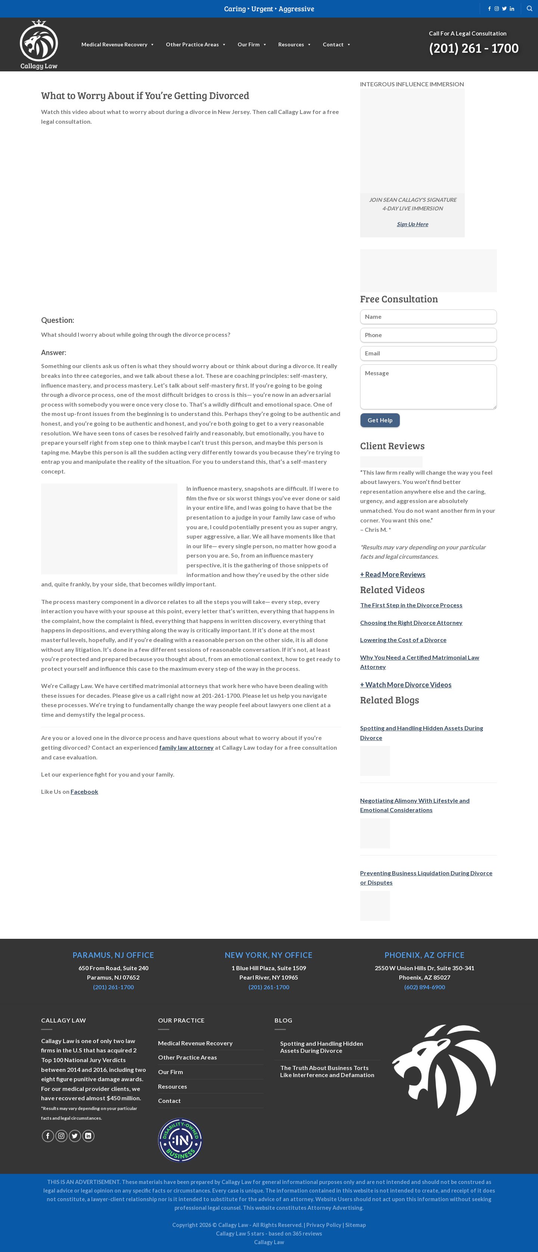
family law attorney (186, 747)
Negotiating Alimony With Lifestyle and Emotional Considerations (415, 805)
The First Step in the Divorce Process (411, 604)
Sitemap (355, 1225)
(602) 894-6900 (424, 986)
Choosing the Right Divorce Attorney (411, 622)
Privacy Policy (324, 1225)
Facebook (84, 791)
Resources (295, 44)
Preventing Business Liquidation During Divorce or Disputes (426, 877)
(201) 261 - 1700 (474, 47)
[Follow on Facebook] (48, 1136)
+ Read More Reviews (393, 574)
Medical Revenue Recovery (118, 44)
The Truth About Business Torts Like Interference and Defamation (327, 1071)
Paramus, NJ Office (113, 954)
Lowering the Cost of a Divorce (403, 639)
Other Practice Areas (196, 44)
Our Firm (252, 44)
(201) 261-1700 (113, 986)
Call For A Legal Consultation (468, 33)
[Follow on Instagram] (61, 1136)
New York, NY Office (269, 954)
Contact (337, 44)
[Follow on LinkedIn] (88, 1136)
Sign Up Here (412, 224)
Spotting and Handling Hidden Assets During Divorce (421, 732)
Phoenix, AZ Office (424, 954)
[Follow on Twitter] (75, 1136)
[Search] (529, 8)
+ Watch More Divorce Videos (406, 685)
